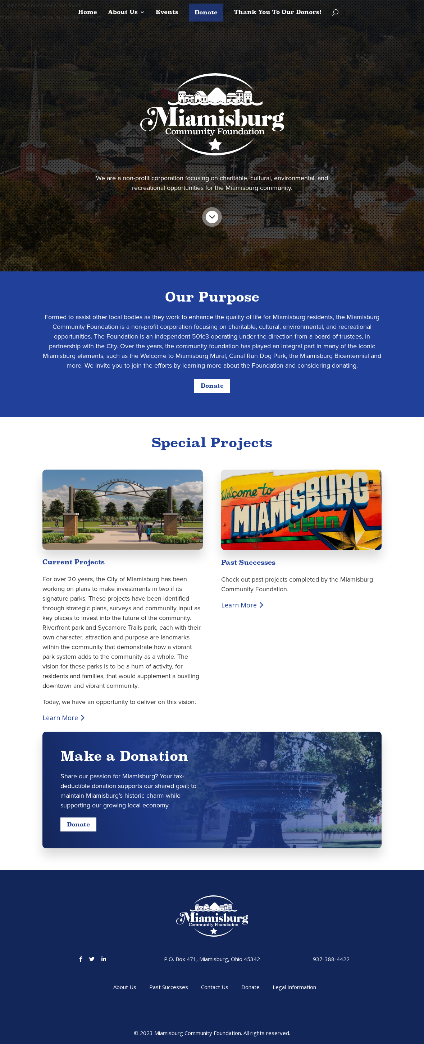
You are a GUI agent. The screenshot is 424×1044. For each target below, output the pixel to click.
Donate (206, 12)
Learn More (63, 717)
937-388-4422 (331, 959)
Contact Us (214, 987)
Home (87, 12)
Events (167, 12)
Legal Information (294, 987)
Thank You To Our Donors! (278, 12)
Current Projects (73, 562)
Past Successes (248, 562)
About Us (123, 12)
